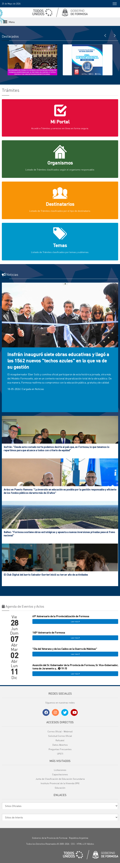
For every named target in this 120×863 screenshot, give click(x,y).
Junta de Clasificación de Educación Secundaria (60, 778)
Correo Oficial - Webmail (60, 731)
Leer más (75, 621)
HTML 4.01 (82, 844)
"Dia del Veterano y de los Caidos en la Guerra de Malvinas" (64, 648)
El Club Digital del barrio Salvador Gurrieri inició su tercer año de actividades (46, 574)
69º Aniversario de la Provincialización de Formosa (60, 616)
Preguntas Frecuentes (60, 749)
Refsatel (60, 740)
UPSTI (60, 753)
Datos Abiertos (60, 744)
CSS (73, 844)
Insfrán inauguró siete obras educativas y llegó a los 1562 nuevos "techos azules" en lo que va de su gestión (58, 360)
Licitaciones (60, 770)
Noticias (39, 389)
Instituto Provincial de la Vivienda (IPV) (60, 783)
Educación (60, 787)
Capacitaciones (60, 774)
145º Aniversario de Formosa (48, 632)
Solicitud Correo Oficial (60, 736)
